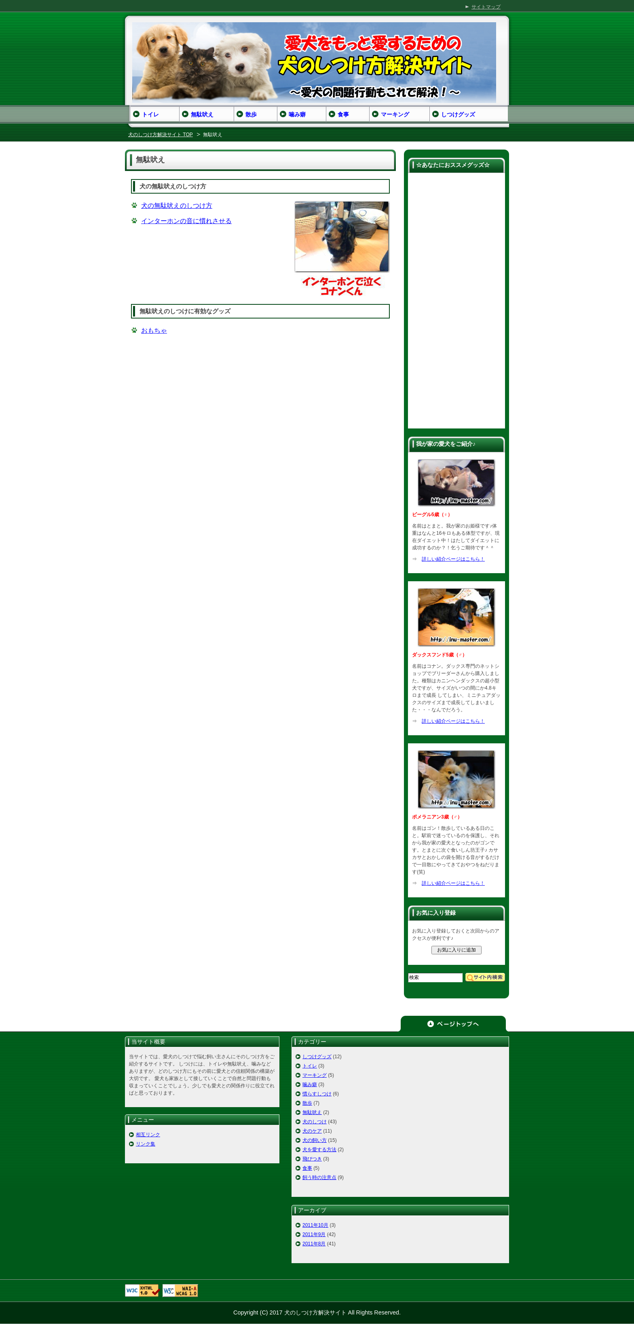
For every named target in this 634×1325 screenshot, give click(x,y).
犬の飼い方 (314, 1140)
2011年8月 (313, 1244)
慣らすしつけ (317, 1094)
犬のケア (312, 1131)
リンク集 (145, 1144)
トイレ (309, 1066)
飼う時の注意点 (319, 1177)
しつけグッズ (317, 1056)
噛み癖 (309, 1084)
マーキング (314, 1075)
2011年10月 (315, 1225)
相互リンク (148, 1134)
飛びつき (312, 1159)
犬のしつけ (314, 1122)
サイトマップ (486, 7)
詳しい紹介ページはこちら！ (453, 559)
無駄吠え (312, 1112)
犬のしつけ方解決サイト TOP (160, 134)
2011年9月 (313, 1234)
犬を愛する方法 (319, 1149)
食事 (307, 1168)
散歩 (307, 1103)
